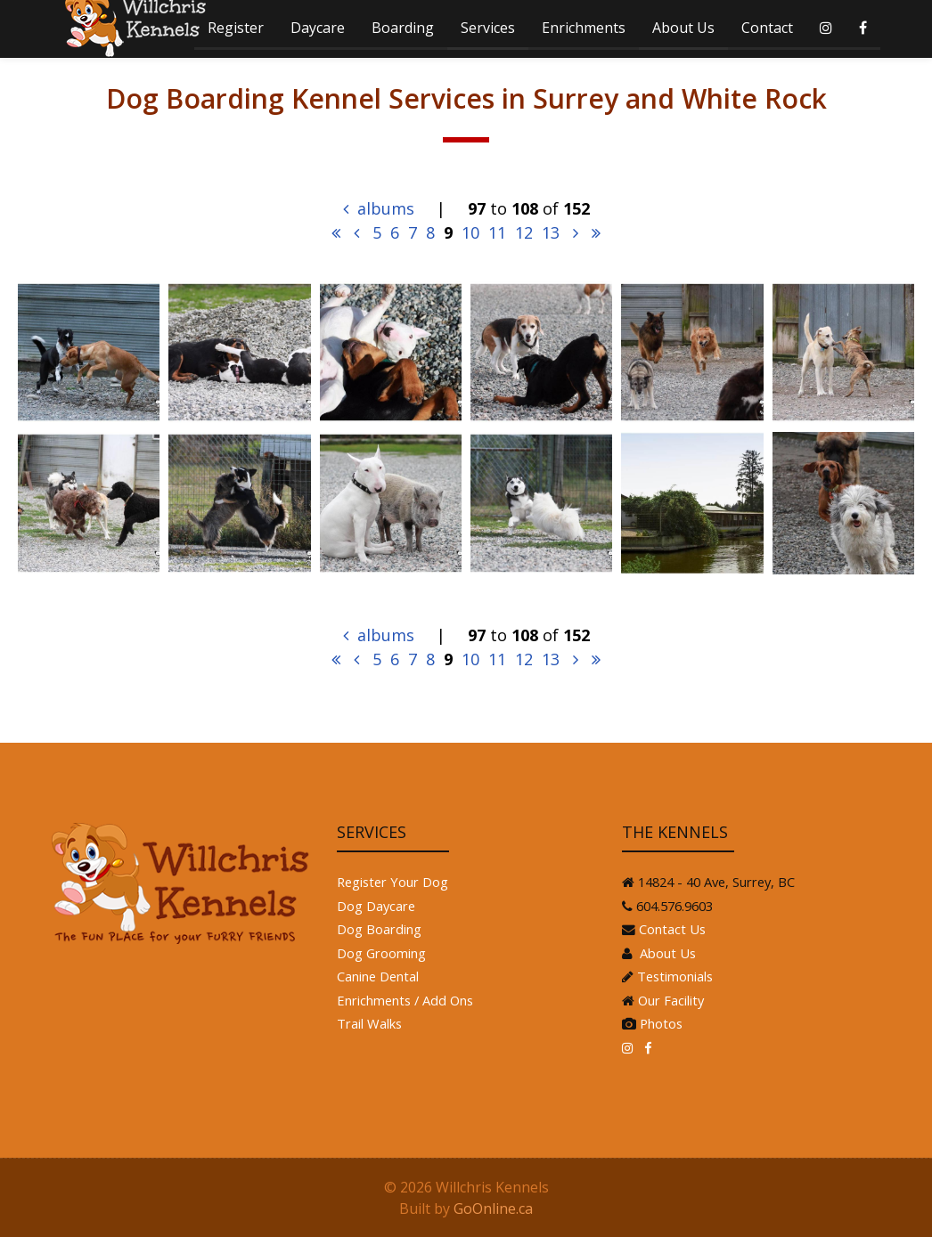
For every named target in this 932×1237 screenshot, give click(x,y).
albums (378, 208)
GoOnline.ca (493, 1208)
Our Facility (671, 1000)
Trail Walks (369, 1023)
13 (551, 232)
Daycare (317, 27)
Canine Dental (378, 976)
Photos (661, 1023)
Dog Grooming (381, 953)
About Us (683, 27)
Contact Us (672, 929)
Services (488, 27)
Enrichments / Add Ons (405, 1000)
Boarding (403, 27)
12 (524, 232)
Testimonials (675, 976)
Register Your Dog (392, 882)
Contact (767, 27)
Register (236, 27)
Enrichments (583, 27)
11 (497, 232)
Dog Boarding (379, 929)
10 (470, 232)
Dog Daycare (376, 906)
